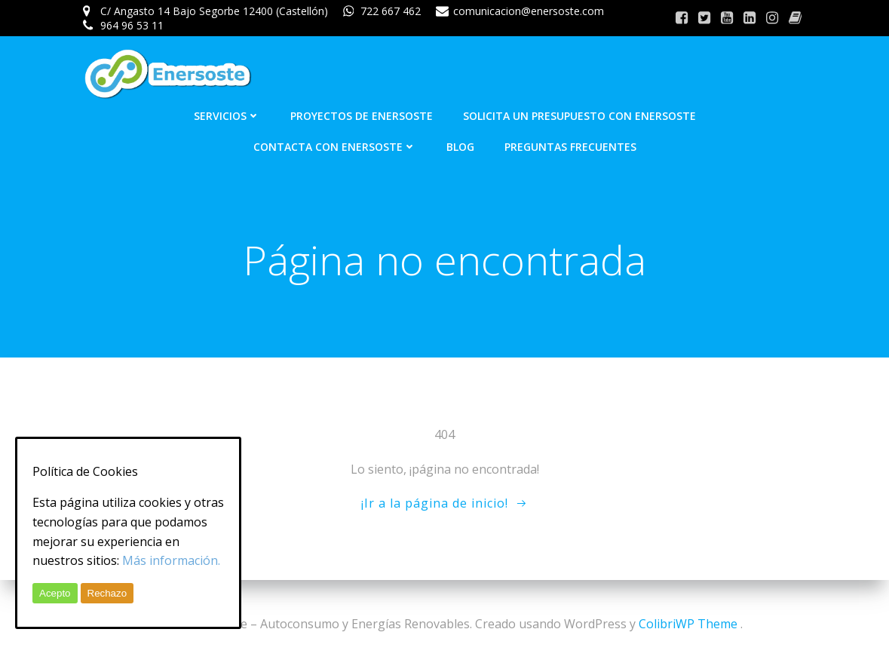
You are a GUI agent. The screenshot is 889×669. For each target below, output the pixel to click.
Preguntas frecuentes (570, 147)
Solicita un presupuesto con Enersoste (579, 116)
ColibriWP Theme (688, 623)
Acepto (55, 593)
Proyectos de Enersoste (361, 116)
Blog (460, 147)
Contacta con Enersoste (334, 147)
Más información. (171, 560)
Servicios (227, 116)
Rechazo (107, 593)
